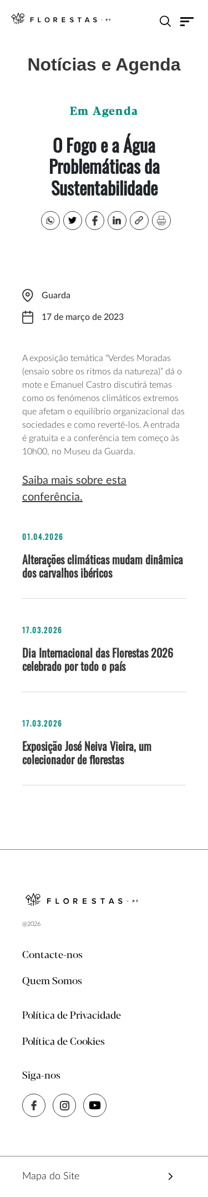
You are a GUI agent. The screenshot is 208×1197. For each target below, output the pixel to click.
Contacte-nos (52, 955)
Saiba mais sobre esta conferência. (74, 489)
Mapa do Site (50, 1176)
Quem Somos (52, 981)
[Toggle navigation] (187, 21)
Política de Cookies (63, 1042)
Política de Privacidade (71, 1015)
